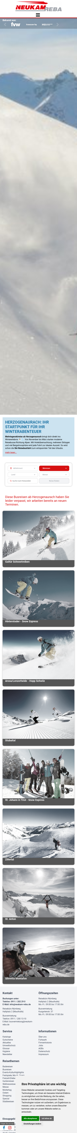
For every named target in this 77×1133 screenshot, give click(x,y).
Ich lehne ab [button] (47, 1118)
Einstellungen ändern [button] (32, 1124)
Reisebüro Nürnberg (12, 1006)
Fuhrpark (42, 1037)
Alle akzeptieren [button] (30, 1118)
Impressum (43, 1052)
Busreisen (7, 1067)
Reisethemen (11, 1059)
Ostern (6, 1091)
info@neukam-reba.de (20, 1002)
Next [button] (57, 22)
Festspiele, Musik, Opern (14, 1073)
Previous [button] (4, 22)
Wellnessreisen (9, 1082)
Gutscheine (8, 1037)
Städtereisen (8, 1099)
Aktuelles (7, 1040)
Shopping (7, 1093)
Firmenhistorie (45, 1040)
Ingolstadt (13, 1131)
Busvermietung (9, 1014)
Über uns (42, 1035)
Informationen (47, 1029)
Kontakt (7, 991)
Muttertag (7, 1088)
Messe (6, 1085)
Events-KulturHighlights (13, 1070)
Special (6, 1096)
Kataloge (7, 1035)
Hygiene (6, 1049)
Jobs (40, 1043)
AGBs (41, 1046)
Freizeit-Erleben (9, 1076)
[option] (16, 22)
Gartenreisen (8, 1079)
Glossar (6, 1046)
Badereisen (8, 1064)
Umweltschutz (9, 1043)
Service (7, 1029)
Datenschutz (44, 1049)
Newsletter (7, 1052)
